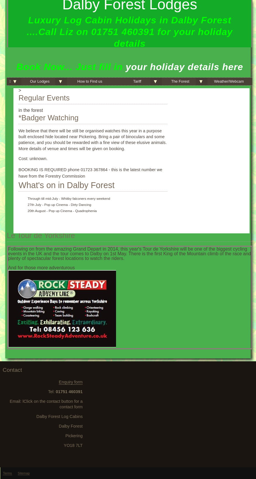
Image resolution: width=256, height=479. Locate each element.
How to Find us (89, 81)
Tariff (137, 81)
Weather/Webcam (229, 81)
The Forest (180, 81)
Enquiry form (71, 382)
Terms (7, 473)
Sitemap (24, 473)
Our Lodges (40, 81)
